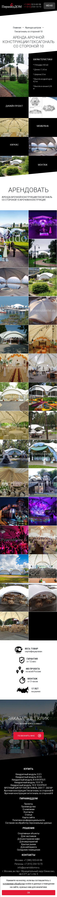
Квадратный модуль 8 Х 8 (28, 777)
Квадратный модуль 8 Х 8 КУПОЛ (28, 780)
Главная (17, 27)
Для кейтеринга (29, 847)
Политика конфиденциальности (28, 820)
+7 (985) (32, 4)
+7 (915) (32, 7)
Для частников (28, 836)
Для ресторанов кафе (28, 839)
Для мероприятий (28, 841)
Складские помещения (28, 850)
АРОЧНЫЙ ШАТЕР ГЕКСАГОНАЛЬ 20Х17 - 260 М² (28, 788)
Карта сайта (28, 817)
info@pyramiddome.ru (28, 867)
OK (28, 892)
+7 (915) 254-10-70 (33, 864)
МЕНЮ (49, 5)
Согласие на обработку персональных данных (28, 823)
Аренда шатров (33, 27)
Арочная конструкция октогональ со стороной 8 (28, 793)
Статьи (28, 815)
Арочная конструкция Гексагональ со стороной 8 (28, 790)
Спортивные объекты (28, 833)
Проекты (28, 804)
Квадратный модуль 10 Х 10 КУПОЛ (29, 785)
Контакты (28, 812)
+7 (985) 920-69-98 (33, 860)
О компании (29, 809)
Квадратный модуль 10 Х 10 (28, 782)
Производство (28, 806)
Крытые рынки (28, 844)
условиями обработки (14, 884)
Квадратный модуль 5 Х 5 (28, 774)
